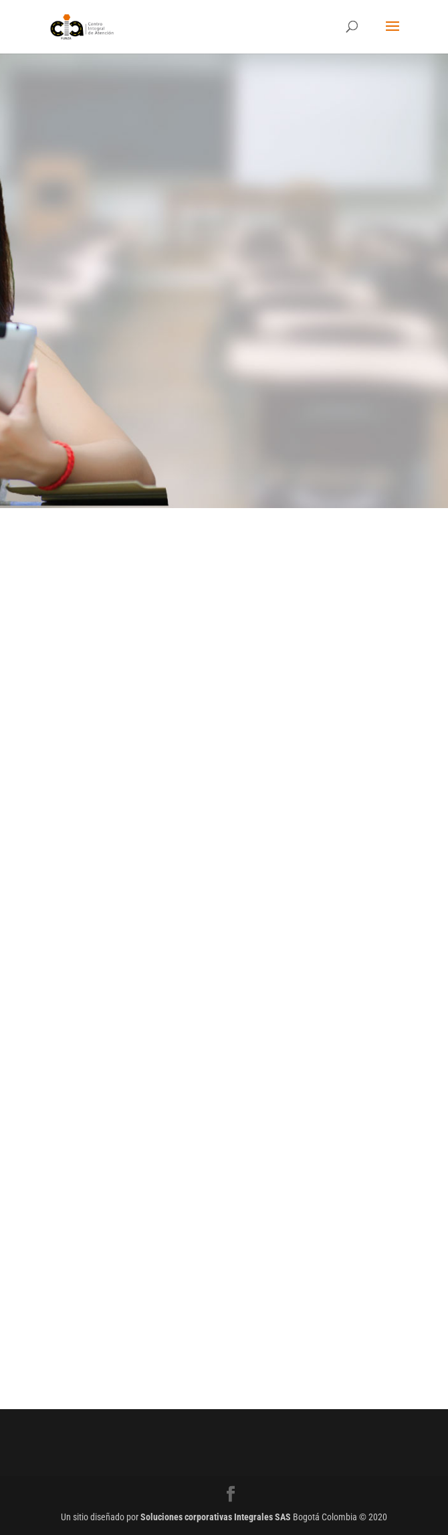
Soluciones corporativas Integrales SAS (215, 1517)
